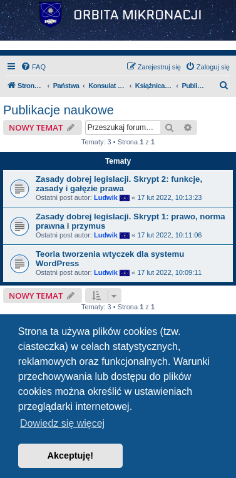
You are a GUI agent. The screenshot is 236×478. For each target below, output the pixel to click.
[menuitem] (33, 66)
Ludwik (106, 197)
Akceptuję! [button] (71, 456)
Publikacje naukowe (58, 110)
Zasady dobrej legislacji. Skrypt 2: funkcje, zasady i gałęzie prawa (119, 183)
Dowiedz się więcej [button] (62, 423)
